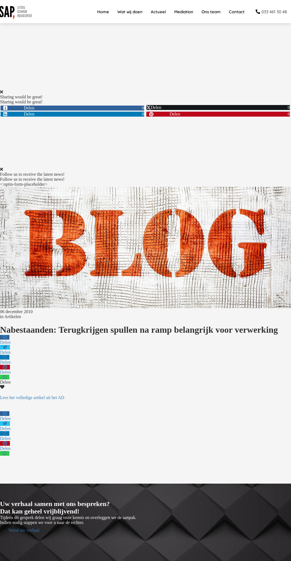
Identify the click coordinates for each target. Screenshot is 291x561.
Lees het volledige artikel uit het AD (32, 397)
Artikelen (12, 316)
